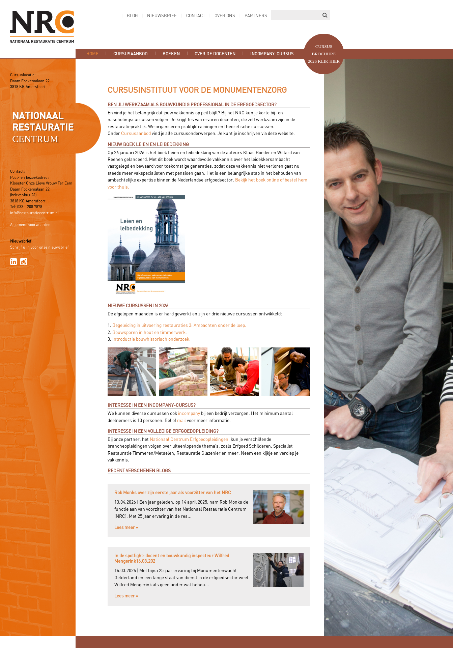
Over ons (225, 16)
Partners (256, 16)
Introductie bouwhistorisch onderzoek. (151, 339)
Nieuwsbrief (162, 16)
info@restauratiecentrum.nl (34, 213)
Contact (195, 16)
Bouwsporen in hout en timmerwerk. (149, 332)
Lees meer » (126, 527)
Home (92, 54)
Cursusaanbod (130, 54)
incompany (189, 413)
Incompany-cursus (272, 54)
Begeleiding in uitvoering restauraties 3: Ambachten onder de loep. (179, 325)
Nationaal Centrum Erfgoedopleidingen (189, 439)
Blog (132, 16)
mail (181, 420)
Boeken (171, 54)
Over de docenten (215, 54)
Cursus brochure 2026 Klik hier (324, 54)
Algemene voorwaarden (30, 225)
